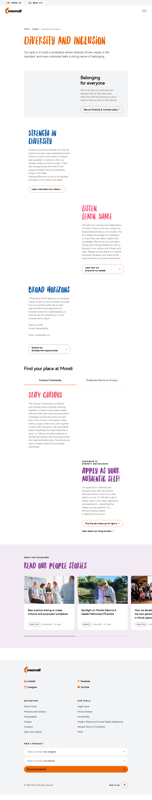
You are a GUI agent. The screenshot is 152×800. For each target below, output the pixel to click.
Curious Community (50, 383)
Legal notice (83, 711)
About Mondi (30, 711)
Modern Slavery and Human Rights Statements (100, 726)
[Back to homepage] (13, 11)
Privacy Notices (85, 716)
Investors (28, 731)
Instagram (30, 691)
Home (26, 29)
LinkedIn (30, 685)
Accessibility (84, 721)
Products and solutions (35, 716)
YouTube (83, 691)
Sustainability (30, 721)
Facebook (83, 685)
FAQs (80, 736)
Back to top (118, 790)
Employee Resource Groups (102, 383)
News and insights (33, 736)
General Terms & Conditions (91, 731)
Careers (35, 29)
